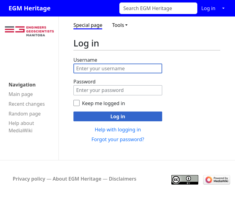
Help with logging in (118, 129)
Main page (21, 94)
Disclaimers (122, 178)
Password (84, 81)
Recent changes (27, 104)
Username (85, 60)
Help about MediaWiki (21, 127)
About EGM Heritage (77, 178)
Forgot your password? (117, 139)
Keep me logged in (103, 103)
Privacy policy (29, 178)
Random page (25, 113)
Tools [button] (118, 25)
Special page (87, 25)
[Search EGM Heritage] (158, 8)
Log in (208, 8)
